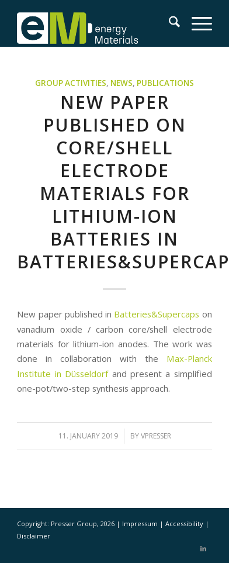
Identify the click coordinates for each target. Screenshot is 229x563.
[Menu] (196, 23)
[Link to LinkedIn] (203, 548)
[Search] (168, 23)
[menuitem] (168, 23)
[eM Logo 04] (95, 23)
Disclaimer (33, 535)
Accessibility (185, 523)
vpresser (156, 436)
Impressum (140, 523)
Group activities (70, 83)
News (121, 83)
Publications (165, 83)
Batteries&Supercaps (156, 314)
